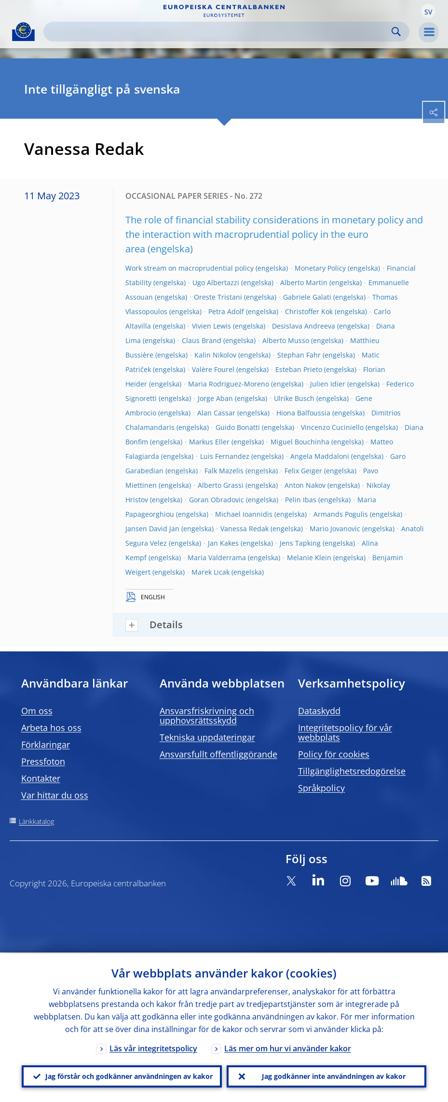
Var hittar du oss (54, 795)
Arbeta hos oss (51, 727)
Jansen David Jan (152, 528)
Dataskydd (319, 710)
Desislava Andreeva (303, 326)
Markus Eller (209, 441)
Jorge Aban (215, 398)
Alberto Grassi (221, 485)
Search (396, 31)
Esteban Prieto (298, 369)
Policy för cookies (333, 754)
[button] (428, 11)
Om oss (37, 710)
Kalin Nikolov (215, 354)
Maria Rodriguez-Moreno (228, 383)
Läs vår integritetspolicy (153, 1047)
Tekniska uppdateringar (207, 737)
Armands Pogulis (340, 514)
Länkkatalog (36, 821)
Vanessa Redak (244, 528)
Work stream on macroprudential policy (189, 268)
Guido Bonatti (238, 427)
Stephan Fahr (299, 354)
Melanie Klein (309, 557)
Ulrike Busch (294, 398)
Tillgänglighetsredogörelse (352, 771)
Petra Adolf (226, 311)
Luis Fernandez (224, 456)
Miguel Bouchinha (300, 441)
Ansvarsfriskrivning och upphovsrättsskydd (207, 715)
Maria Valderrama (217, 557)
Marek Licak (210, 572)
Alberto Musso (285, 340)
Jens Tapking (300, 543)
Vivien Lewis (211, 326)
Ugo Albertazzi (215, 282)
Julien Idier (327, 383)
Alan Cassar (216, 412)
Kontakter (40, 778)
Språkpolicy (321, 788)
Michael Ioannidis (243, 514)
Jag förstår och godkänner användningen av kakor (129, 1075)
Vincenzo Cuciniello (332, 427)
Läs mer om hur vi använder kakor (287, 1047)
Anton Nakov (305, 485)
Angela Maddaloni (319, 456)
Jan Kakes (223, 543)
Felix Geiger (303, 470)
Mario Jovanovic (335, 528)
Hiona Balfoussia (303, 412)
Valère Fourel (213, 369)
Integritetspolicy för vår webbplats (345, 732)
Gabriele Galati (307, 297)
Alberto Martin (303, 282)
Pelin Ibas (300, 499)
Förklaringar (45, 744)
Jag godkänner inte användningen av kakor (334, 1075)
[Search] (218, 31)
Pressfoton (43, 761)
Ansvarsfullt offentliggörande (218, 754)
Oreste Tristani (218, 297)
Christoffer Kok (309, 311)
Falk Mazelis (224, 470)
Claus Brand (201, 340)
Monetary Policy (320, 268)
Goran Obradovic (216, 499)
